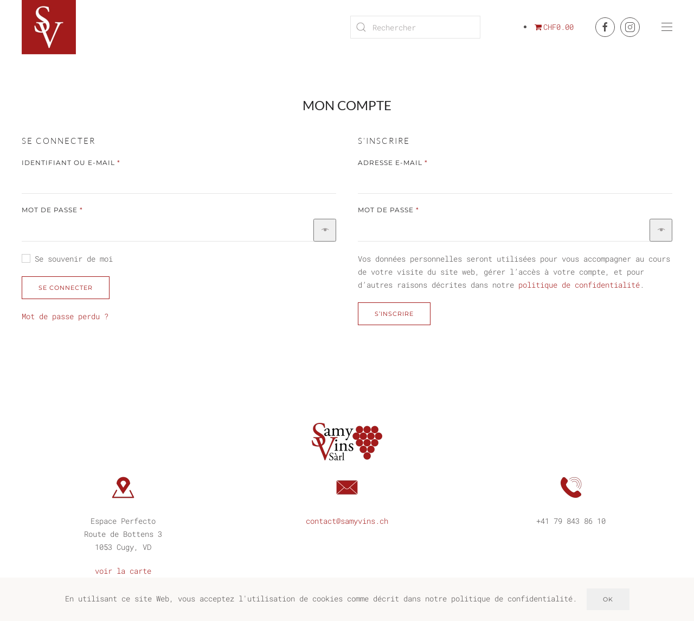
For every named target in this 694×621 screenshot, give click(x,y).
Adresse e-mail (419, 162)
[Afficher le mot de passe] (324, 230)
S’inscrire (394, 314)
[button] (666, 27)
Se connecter (65, 288)
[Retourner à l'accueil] (50, 27)
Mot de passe (78, 209)
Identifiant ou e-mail (97, 162)
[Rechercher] (415, 27)
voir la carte (123, 569)
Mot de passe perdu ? (65, 316)
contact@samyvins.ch (347, 519)
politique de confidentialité (579, 285)
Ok (608, 599)
